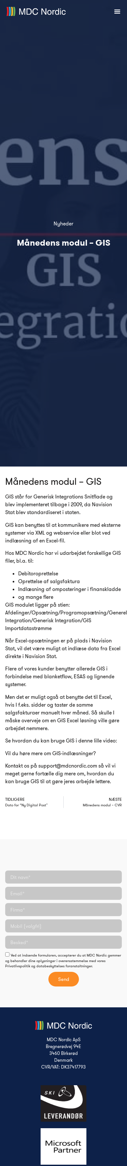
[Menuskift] (117, 11)
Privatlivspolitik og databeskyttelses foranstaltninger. (49, 966)
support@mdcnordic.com (67, 765)
